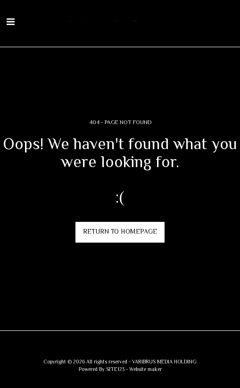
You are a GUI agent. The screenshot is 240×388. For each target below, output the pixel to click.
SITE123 (115, 370)
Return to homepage (120, 232)
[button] (10, 23)
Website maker (145, 370)
